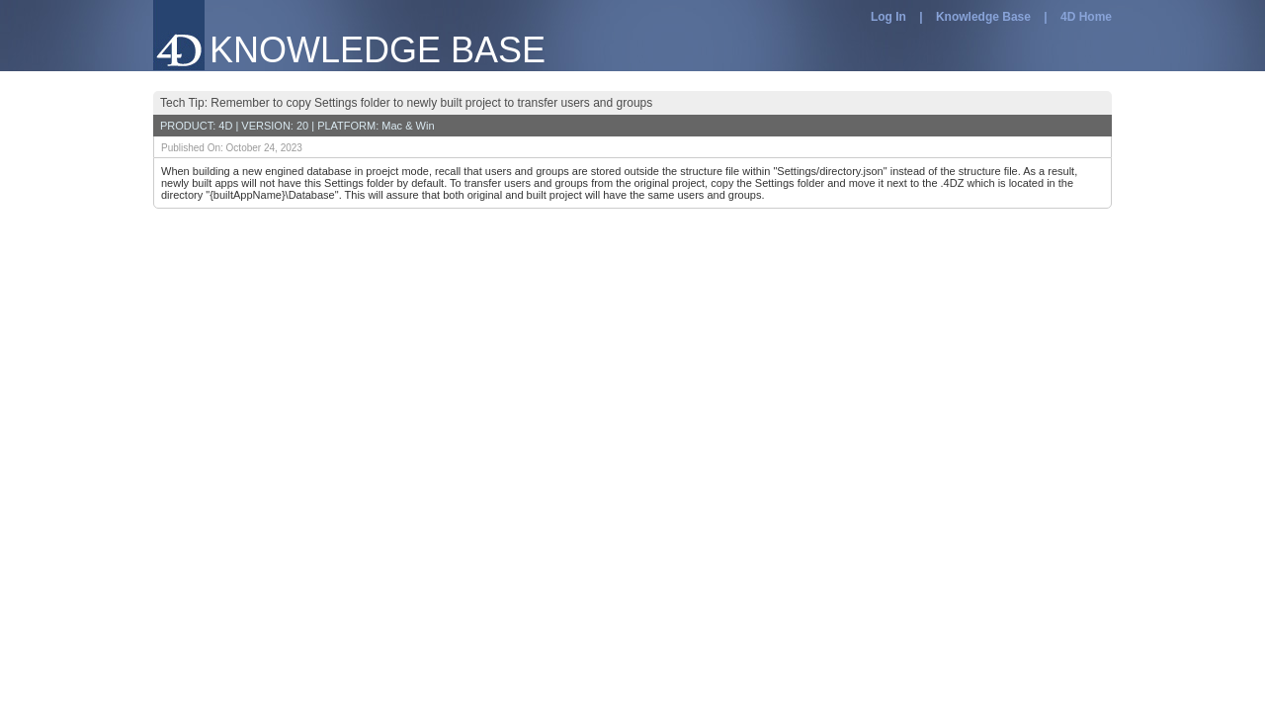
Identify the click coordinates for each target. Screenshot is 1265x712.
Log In (888, 17)
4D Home (1086, 17)
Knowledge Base (983, 17)
